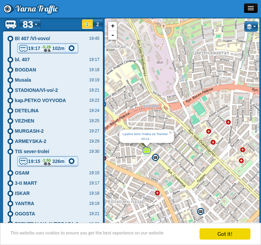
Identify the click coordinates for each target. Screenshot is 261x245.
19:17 (42, 49)
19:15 (42, 162)
